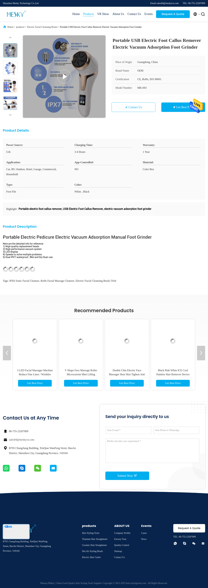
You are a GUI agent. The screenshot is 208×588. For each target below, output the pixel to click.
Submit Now (127, 475)
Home (76, 14)
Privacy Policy (47, 583)
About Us (118, 14)
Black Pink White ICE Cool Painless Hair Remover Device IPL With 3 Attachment (173, 374)
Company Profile (122, 533)
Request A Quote (173, 14)
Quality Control (121, 545)
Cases (144, 533)
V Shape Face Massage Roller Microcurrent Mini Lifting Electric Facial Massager (81, 374)
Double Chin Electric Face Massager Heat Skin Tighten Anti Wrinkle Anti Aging (127, 374)
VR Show (103, 14)
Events (148, 14)
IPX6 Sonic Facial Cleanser (24, 280)
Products (88, 14)
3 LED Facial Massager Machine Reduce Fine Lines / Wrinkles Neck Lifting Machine (35, 374)
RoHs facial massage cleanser (57, 280)
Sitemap (118, 551)
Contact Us (134, 14)
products (20, 27)
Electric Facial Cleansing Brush (42, 27)
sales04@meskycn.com (21, 439)
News (144, 539)
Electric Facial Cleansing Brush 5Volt (96, 280)
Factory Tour (120, 539)
